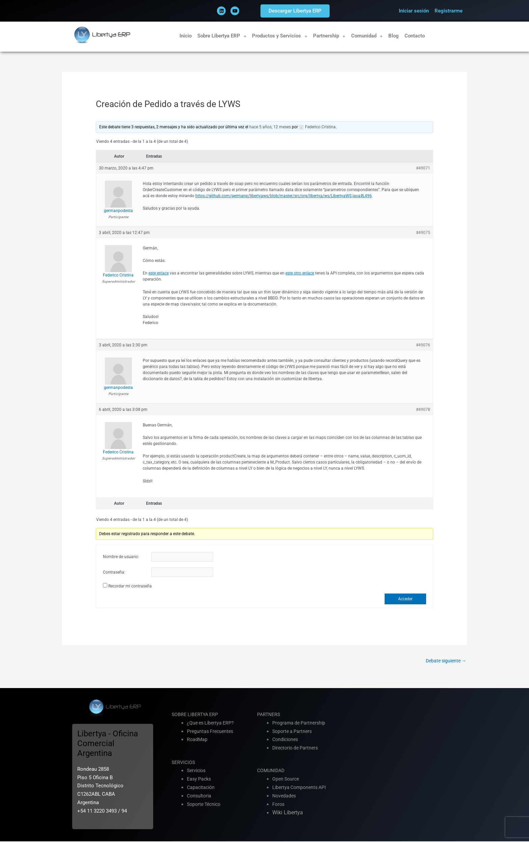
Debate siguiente (444, 661)
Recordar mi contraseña (130, 586)
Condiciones (286, 740)
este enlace (158, 273)
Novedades (285, 796)
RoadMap (197, 740)
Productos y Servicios (279, 36)
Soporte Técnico (205, 804)
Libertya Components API (301, 788)
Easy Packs (200, 780)
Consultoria (200, 796)
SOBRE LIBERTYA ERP (196, 715)
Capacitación (202, 788)
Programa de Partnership (300, 723)
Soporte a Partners (293, 732)
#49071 (423, 168)
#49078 (423, 409)
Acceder (405, 599)
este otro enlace (299, 273)
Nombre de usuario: (121, 557)
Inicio (185, 36)
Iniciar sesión (414, 11)
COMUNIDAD (272, 771)
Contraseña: (114, 572)
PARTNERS (269, 715)
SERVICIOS (184, 763)
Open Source (286, 780)
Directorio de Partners (297, 748)
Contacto (415, 36)
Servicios (197, 771)
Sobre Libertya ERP (222, 36)
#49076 (423, 345)
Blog (393, 36)
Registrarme (449, 11)
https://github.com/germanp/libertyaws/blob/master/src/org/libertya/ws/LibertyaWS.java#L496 (283, 195)
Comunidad (367, 36)
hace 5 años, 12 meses (270, 127)
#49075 (423, 232)
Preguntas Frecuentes (211, 732)
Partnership (329, 36)
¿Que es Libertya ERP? (212, 723)
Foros (278, 804)
